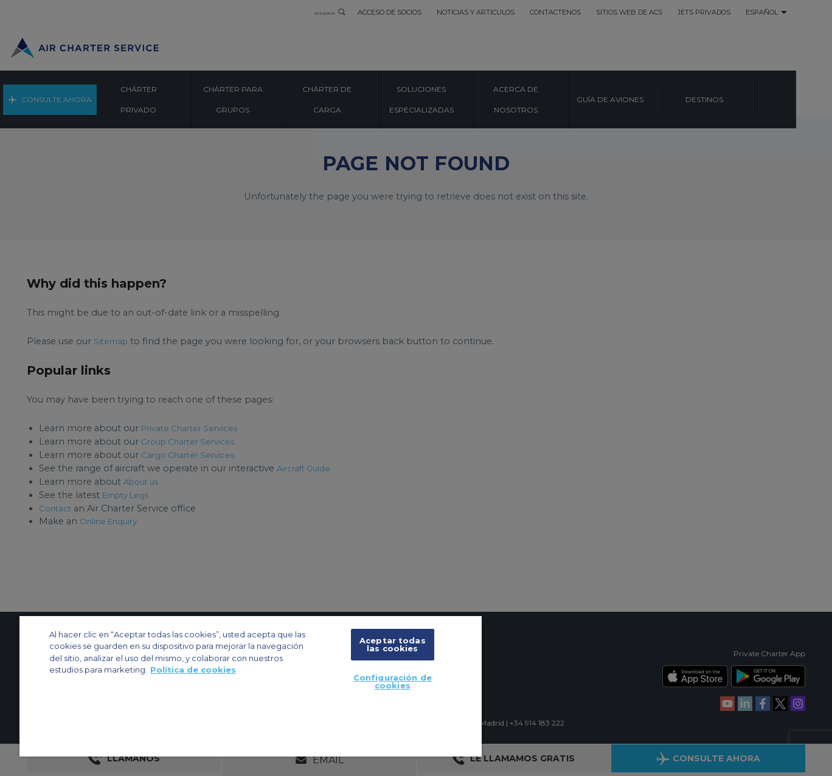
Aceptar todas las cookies (392, 644)
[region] (250, 686)
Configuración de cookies (392, 681)
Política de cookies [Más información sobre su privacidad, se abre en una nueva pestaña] (193, 669)
